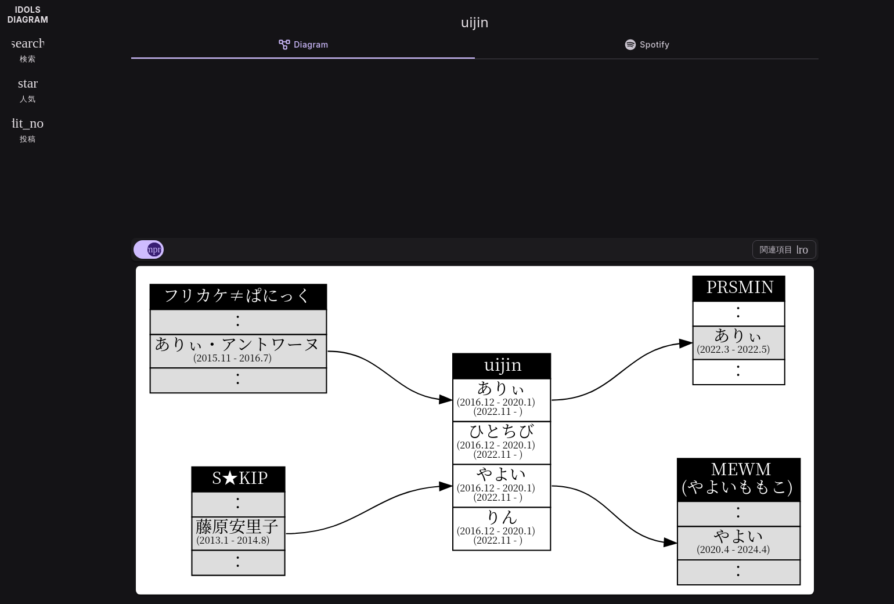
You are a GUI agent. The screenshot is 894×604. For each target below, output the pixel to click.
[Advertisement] (475, 146)
